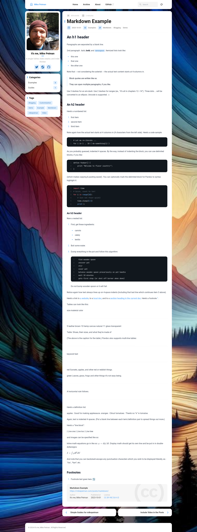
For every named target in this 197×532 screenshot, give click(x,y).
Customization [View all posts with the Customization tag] (45, 103)
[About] (97, 4)
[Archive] (86, 4)
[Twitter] (36, 67)
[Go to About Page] (43, 31)
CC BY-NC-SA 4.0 (111, 497)
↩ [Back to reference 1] (94, 479)
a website (84, 298)
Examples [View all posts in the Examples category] (92, 28)
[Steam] (42, 67)
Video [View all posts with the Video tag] (44, 113)
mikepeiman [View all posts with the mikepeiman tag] (33, 113)
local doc (97, 298)
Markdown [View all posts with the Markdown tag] (52, 108)
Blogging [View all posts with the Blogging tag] (32, 103)
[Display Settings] (161, 4)
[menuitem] (167, 4)
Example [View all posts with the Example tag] (40, 108)
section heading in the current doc (125, 298)
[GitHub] (109, 4)
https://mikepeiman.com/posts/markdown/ (89, 491)
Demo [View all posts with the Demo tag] (31, 108)
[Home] (75, 4)
